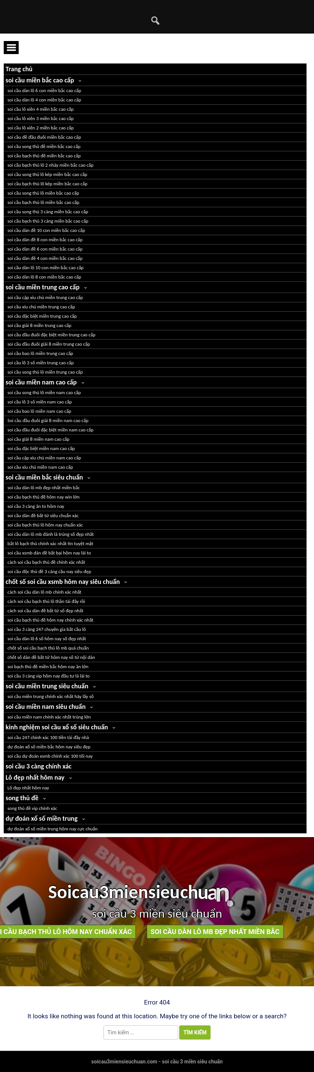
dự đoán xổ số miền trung (42, 818)
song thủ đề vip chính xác (32, 808)
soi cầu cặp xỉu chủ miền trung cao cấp (45, 297)
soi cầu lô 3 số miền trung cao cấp (40, 362)
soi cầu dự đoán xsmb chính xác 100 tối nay (50, 756)
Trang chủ (19, 69)
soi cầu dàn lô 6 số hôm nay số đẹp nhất (46, 638)
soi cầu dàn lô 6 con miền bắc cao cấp (44, 90)
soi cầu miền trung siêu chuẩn (47, 686)
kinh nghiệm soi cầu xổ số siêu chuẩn (57, 727)
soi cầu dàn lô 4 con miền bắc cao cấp (44, 100)
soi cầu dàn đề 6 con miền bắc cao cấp (45, 249)
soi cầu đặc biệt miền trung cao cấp (42, 316)
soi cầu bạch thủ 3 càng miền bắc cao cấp (47, 221)
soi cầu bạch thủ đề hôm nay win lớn (43, 497)
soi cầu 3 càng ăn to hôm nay (35, 506)
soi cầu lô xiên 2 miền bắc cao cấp (40, 128)
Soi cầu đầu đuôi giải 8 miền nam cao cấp (47, 420)
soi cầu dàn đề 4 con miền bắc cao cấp (45, 258)
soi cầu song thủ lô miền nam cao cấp (44, 392)
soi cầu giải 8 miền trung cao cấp (39, 325)
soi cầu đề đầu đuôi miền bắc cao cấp (44, 137)
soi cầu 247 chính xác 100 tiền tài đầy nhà (48, 737)
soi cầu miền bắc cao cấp (40, 80)
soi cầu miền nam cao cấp (41, 382)
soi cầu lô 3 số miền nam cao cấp (39, 402)
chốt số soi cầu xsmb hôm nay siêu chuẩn (63, 582)
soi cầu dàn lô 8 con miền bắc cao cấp (44, 277)
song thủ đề (22, 798)
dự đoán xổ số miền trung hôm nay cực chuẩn (52, 828)
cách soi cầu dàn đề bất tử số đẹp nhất (45, 610)
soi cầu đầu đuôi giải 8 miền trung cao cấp (48, 344)
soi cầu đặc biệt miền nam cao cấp (41, 448)
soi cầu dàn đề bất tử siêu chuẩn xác (43, 515)
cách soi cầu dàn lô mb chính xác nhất (44, 592)
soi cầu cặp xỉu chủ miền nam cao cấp (44, 457)
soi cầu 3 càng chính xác (39, 766)
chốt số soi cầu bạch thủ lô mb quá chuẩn (48, 648)
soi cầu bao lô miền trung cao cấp (40, 353)
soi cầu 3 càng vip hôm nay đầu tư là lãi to (48, 676)
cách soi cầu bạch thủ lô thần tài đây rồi (46, 601)
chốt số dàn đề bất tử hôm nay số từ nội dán (51, 657)
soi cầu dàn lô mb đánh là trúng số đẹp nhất (50, 534)
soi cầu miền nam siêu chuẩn (46, 706)
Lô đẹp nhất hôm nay (35, 777)
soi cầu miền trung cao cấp (43, 287)
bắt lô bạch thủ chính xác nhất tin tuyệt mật (50, 543)
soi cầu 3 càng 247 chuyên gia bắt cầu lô (46, 629)
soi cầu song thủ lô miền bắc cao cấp (43, 193)
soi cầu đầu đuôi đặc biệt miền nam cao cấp (50, 430)
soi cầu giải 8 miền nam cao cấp (38, 439)
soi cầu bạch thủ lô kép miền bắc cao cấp (47, 183)
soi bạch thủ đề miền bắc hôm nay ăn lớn (47, 666)
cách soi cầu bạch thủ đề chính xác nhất (46, 562)
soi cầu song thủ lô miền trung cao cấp (45, 372)
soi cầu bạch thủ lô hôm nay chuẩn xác (45, 525)
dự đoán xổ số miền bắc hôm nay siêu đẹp (48, 746)
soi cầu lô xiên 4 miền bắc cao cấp (40, 109)
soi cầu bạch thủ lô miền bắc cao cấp (43, 202)
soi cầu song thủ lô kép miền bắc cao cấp (47, 174)
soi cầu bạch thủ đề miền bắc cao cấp (44, 155)
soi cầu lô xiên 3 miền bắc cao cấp (40, 118)
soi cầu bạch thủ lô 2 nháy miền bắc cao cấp (50, 165)
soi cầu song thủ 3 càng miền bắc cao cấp (47, 211)
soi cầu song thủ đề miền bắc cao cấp (44, 146)
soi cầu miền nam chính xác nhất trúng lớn (49, 717)
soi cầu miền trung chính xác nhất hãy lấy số (50, 696)
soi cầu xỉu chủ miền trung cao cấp (41, 306)
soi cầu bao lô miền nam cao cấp (39, 411)
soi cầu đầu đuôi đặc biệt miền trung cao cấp (51, 334)
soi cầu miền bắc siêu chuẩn (44, 477)
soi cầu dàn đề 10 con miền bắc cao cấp (46, 230)
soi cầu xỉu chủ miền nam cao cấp (40, 467)
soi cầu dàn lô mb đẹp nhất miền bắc (43, 487)
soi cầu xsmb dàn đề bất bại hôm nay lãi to (49, 553)
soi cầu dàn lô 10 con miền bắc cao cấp (45, 267)
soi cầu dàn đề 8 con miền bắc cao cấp (45, 239)
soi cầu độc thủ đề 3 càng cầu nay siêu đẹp (49, 571)
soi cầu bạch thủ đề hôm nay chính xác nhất (50, 620)
